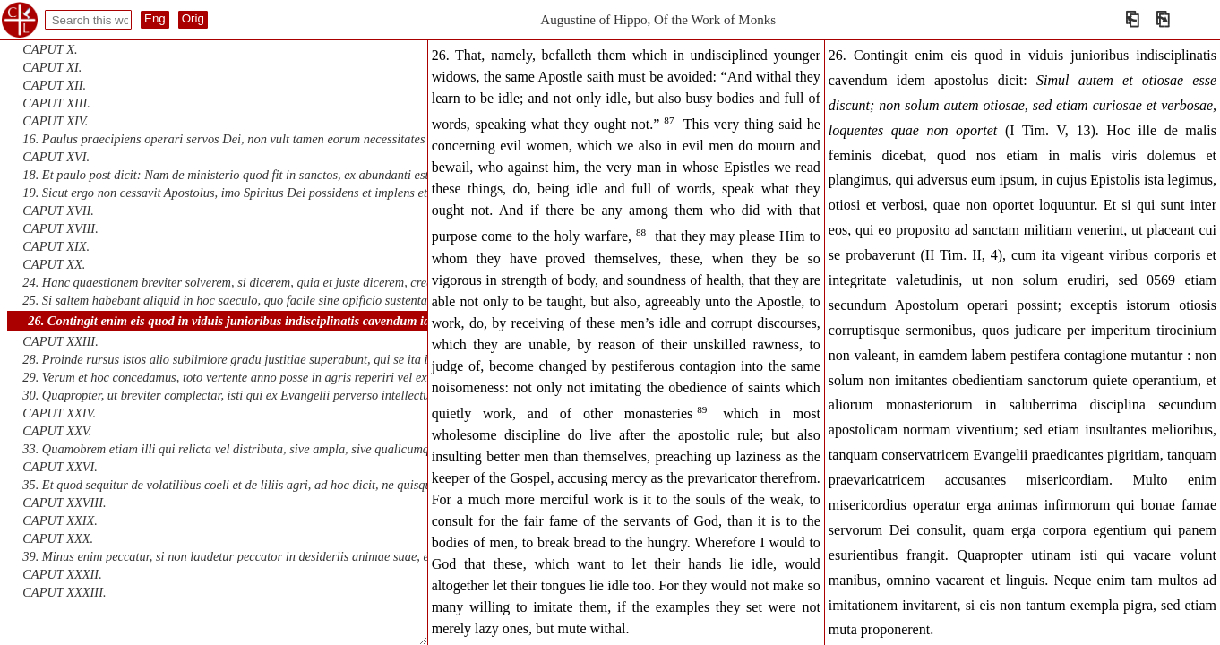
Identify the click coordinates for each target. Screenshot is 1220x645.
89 (702, 409)
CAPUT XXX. (57, 538)
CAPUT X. (49, 49)
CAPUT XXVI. (60, 467)
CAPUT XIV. (55, 121)
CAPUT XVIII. (60, 228)
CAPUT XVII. (58, 210)
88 (641, 232)
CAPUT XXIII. (60, 341)
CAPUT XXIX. (60, 520)
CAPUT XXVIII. (64, 502)
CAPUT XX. (53, 264)
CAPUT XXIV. (59, 413)
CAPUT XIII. (56, 103)
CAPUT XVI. (56, 157)
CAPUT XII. (54, 85)
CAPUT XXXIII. (64, 592)
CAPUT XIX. (56, 246)
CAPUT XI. (52, 67)
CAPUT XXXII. (61, 574)
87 (669, 120)
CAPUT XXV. (56, 431)
